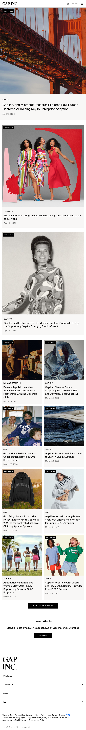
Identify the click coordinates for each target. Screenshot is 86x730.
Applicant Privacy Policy (37, 718)
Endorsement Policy (37, 720)
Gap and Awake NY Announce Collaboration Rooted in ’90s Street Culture (19, 456)
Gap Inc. (7, 99)
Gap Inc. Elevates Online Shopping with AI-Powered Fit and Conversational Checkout (61, 390)
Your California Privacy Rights (14, 718)
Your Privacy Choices (57, 715)
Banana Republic (12, 383)
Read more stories (43, 605)
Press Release (8, 11)
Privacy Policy (39, 715)
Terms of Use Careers (23, 715)
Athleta (7, 578)
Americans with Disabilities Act (14, 720)
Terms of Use (7, 715)
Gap (5, 449)
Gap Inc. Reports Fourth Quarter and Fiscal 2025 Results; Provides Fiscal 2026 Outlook (63, 586)
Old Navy (8, 211)
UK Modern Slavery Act (58, 718)
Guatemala (72, 4)
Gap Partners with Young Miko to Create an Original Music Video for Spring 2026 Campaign (63, 519)
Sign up (43, 635)
